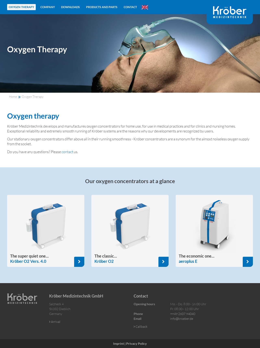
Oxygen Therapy (21, 7)
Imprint (118, 343)
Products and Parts (101, 7)
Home (13, 97)
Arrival (54, 322)
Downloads (70, 7)
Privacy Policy (136, 343)
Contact (130, 7)
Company (47, 7)
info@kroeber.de (181, 319)
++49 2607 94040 (182, 314)
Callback (140, 326)
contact (67, 151)
